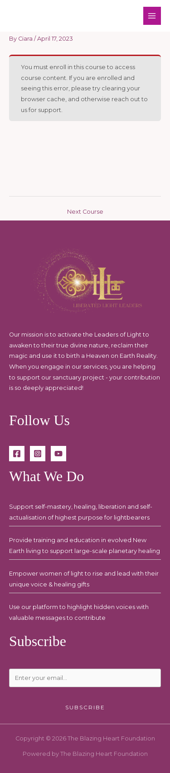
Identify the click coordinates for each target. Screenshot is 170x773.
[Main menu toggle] (152, 15)
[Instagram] (37, 453)
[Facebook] (16, 453)
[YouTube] (58, 453)
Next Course (85, 211)
